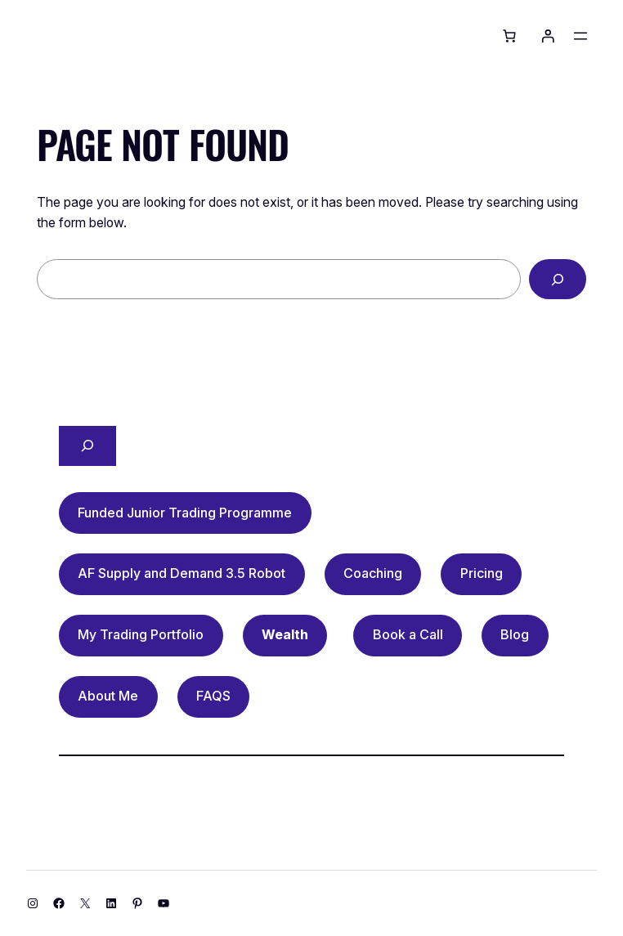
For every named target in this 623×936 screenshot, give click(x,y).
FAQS (213, 695)
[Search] (557, 279)
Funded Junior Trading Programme (185, 512)
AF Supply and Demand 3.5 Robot (181, 573)
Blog (514, 634)
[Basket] (509, 36)
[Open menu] (580, 36)
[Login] (547, 36)
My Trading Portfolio (141, 634)
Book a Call (408, 634)
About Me (108, 695)
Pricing (481, 573)
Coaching (372, 573)
